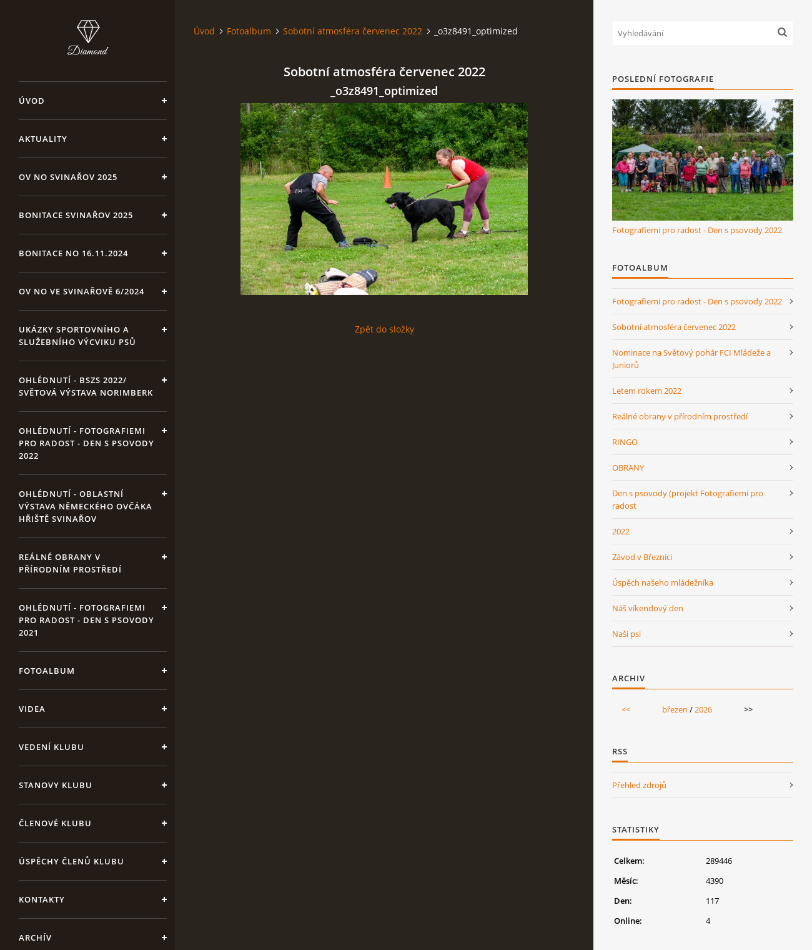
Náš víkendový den (647, 608)
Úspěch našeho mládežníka (662, 582)
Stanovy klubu (55, 785)
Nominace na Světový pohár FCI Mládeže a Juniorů (691, 359)
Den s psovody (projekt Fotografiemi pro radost (687, 499)
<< (625, 709)
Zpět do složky (384, 329)
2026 (703, 709)
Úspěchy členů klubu (71, 861)
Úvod (32, 100)
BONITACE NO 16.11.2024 (73, 253)
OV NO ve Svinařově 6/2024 (81, 291)
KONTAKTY (42, 899)
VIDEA (32, 708)
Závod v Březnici (642, 556)
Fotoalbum (47, 670)
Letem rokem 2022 (646, 390)
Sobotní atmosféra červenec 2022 (352, 31)
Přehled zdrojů (639, 785)
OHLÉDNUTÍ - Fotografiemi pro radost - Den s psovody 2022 (86, 443)
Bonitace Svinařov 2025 (76, 215)
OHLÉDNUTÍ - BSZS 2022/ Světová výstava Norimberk (86, 386)
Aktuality (43, 138)
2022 (621, 531)
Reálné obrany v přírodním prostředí (70, 563)
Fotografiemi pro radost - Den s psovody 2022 (697, 230)
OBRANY (628, 467)
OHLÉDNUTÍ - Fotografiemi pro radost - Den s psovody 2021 (86, 620)
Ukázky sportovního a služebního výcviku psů (77, 336)
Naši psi (626, 633)
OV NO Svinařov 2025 (68, 176)
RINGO (625, 442)
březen (675, 709)
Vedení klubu (51, 746)
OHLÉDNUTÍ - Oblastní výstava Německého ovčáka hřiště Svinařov (85, 506)
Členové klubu (55, 823)
